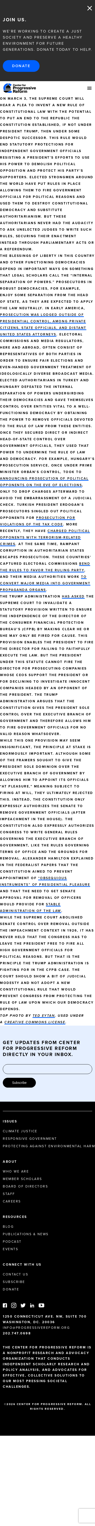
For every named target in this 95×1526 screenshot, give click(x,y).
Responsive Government (30, 1138)
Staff (9, 1193)
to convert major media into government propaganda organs (45, 583)
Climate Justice (20, 1131)
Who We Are (16, 1171)
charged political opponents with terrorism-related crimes (45, 537)
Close (89, 8)
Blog (8, 1226)
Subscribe (19, 1083)
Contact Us (15, 1274)
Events (10, 1249)
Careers (12, 1201)
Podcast (12, 1241)
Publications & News (26, 1234)
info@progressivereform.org (36, 1327)
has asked (73, 596)
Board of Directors (25, 1186)
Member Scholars (22, 1178)
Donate (21, 66)
